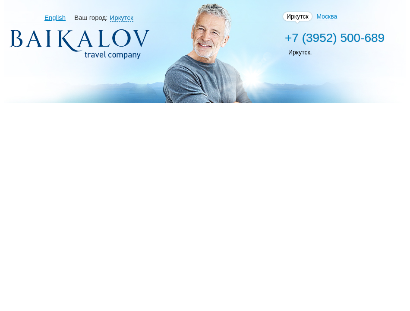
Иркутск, (300, 52)
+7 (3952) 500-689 (335, 37)
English (55, 17)
